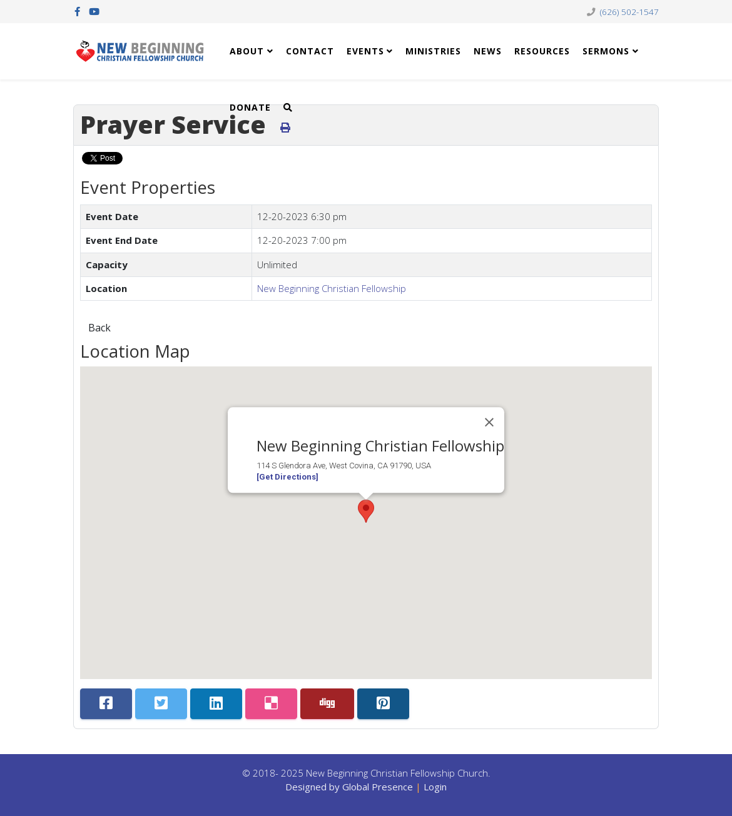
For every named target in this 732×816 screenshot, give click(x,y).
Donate (250, 107)
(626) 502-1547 (629, 12)
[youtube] (94, 11)
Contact (310, 51)
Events (365, 51)
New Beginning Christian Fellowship (331, 288)
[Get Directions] (287, 476)
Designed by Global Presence (349, 786)
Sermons (605, 51)
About (247, 51)
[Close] (489, 423)
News (488, 51)
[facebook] (77, 11)
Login (435, 786)
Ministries (433, 51)
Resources (542, 51)
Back (99, 328)
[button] (366, 511)
